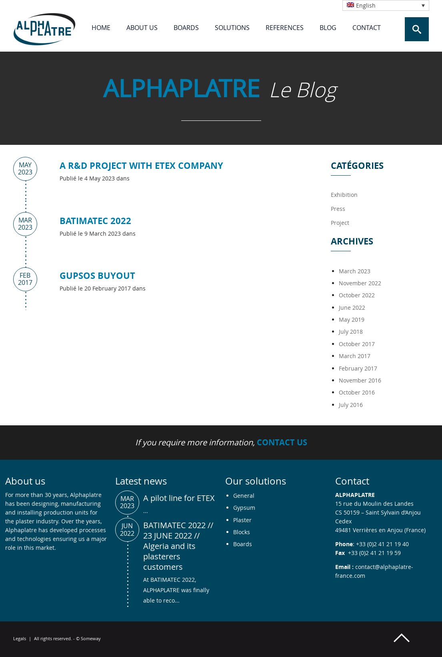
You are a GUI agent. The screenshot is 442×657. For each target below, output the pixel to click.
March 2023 (354, 271)
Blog (328, 27)
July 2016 (351, 405)
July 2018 (351, 331)
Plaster (242, 520)
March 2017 (354, 356)
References (285, 27)
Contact (366, 27)
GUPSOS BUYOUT (97, 275)
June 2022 (352, 307)
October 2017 (357, 344)
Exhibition (344, 194)
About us (142, 27)
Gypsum (244, 507)
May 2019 (351, 319)
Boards (186, 27)
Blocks (241, 532)
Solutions (232, 27)
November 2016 (360, 380)
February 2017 (358, 368)
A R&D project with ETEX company (141, 165)
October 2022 (357, 295)
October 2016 (357, 392)
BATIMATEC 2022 (95, 220)
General (243, 495)
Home (101, 27)
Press (338, 208)
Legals (19, 638)
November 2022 (360, 283)
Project (340, 222)
